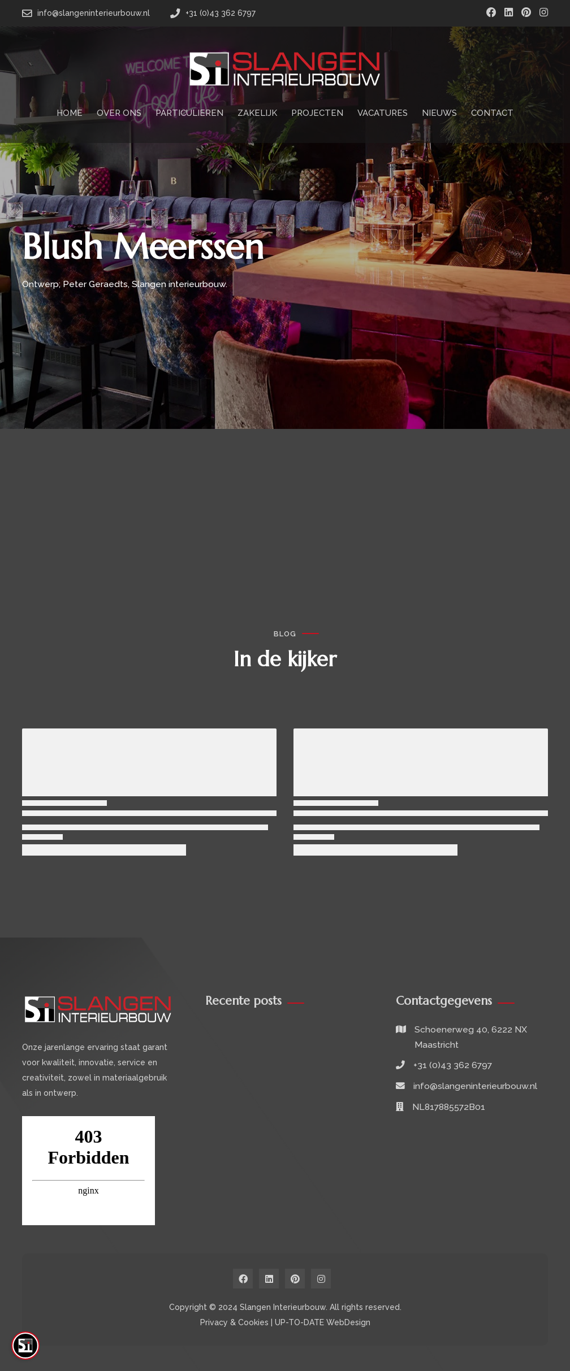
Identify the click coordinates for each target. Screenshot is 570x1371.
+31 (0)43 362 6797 (452, 1065)
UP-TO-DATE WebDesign (322, 1322)
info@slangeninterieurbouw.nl (475, 1086)
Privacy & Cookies (234, 1322)
